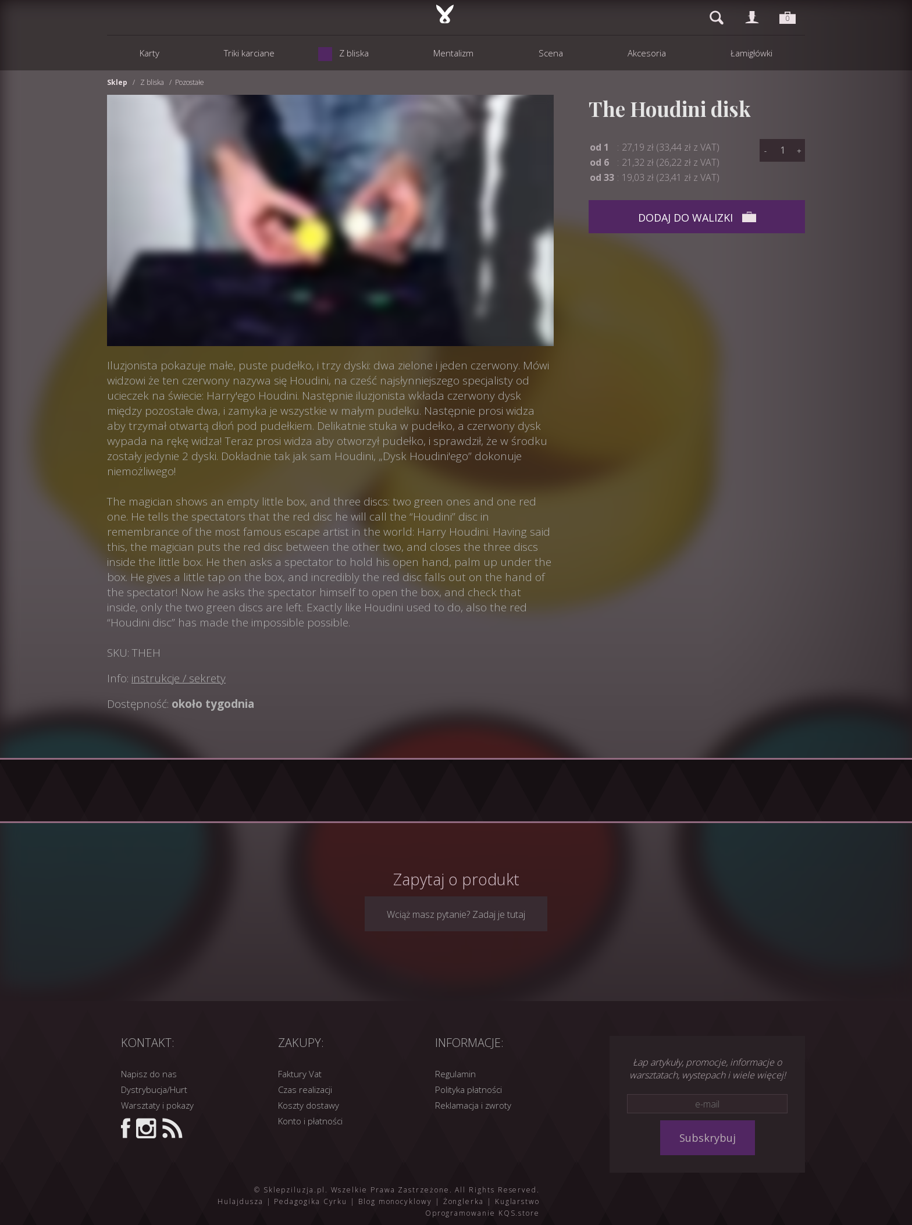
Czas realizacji (305, 1089)
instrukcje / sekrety (178, 678)
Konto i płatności (310, 1121)
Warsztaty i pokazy (157, 1105)
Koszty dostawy (308, 1105)
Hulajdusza (240, 1201)
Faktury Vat (300, 1074)
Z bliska (152, 82)
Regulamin (455, 1074)
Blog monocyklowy (395, 1201)
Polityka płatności (468, 1089)
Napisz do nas (149, 1074)
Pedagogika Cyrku (310, 1201)
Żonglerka (463, 1201)
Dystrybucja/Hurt (154, 1089)
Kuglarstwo (517, 1201)
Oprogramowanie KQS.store (482, 1213)
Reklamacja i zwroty (473, 1105)
